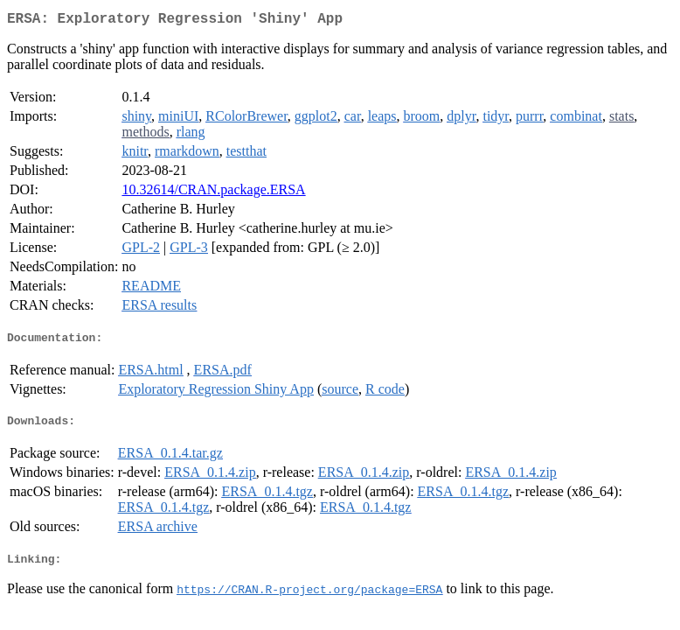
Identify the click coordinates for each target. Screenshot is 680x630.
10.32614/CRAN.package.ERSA (213, 193)
